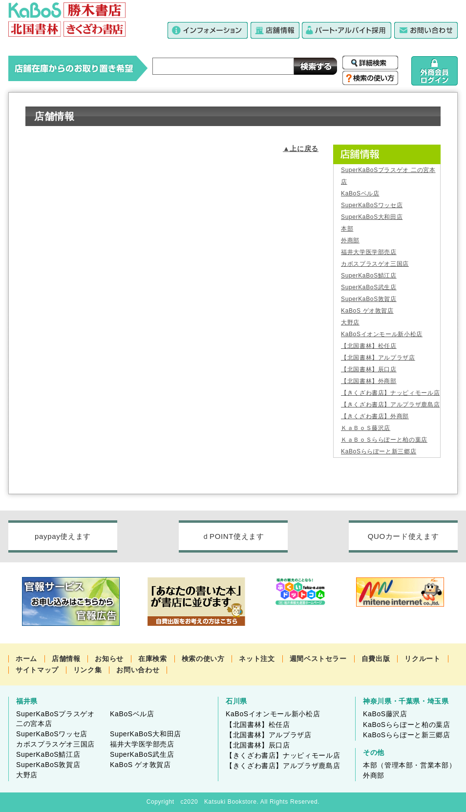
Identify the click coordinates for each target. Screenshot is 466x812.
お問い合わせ (137, 670)
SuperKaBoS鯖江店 (369, 275)
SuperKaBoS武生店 (369, 287)
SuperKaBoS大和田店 (371, 217)
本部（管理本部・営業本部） (409, 765)
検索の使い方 (203, 658)
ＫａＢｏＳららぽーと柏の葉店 (384, 439)
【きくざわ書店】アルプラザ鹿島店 (390, 404)
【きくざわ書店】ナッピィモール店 (390, 392)
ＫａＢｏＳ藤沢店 (365, 428)
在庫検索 (152, 658)
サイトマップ (37, 670)
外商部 (350, 240)
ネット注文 (257, 658)
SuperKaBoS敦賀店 (369, 299)
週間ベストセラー (318, 658)
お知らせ (109, 658)
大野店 (350, 322)
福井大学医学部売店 (369, 252)
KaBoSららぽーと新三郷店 (378, 451)
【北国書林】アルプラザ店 (378, 357)
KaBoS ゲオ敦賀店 (367, 310)
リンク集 (87, 670)
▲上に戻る (300, 148)
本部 (347, 228)
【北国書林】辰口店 (369, 369)
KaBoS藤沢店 (385, 714)
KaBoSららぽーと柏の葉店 (406, 724)
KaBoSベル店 (360, 193)
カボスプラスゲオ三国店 (375, 263)
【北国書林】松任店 (369, 345)
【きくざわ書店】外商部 (375, 416)
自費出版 (375, 658)
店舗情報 (66, 658)
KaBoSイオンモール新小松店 (382, 334)
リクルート (422, 658)
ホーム (26, 658)
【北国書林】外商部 (369, 381)
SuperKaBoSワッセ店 (371, 205)
